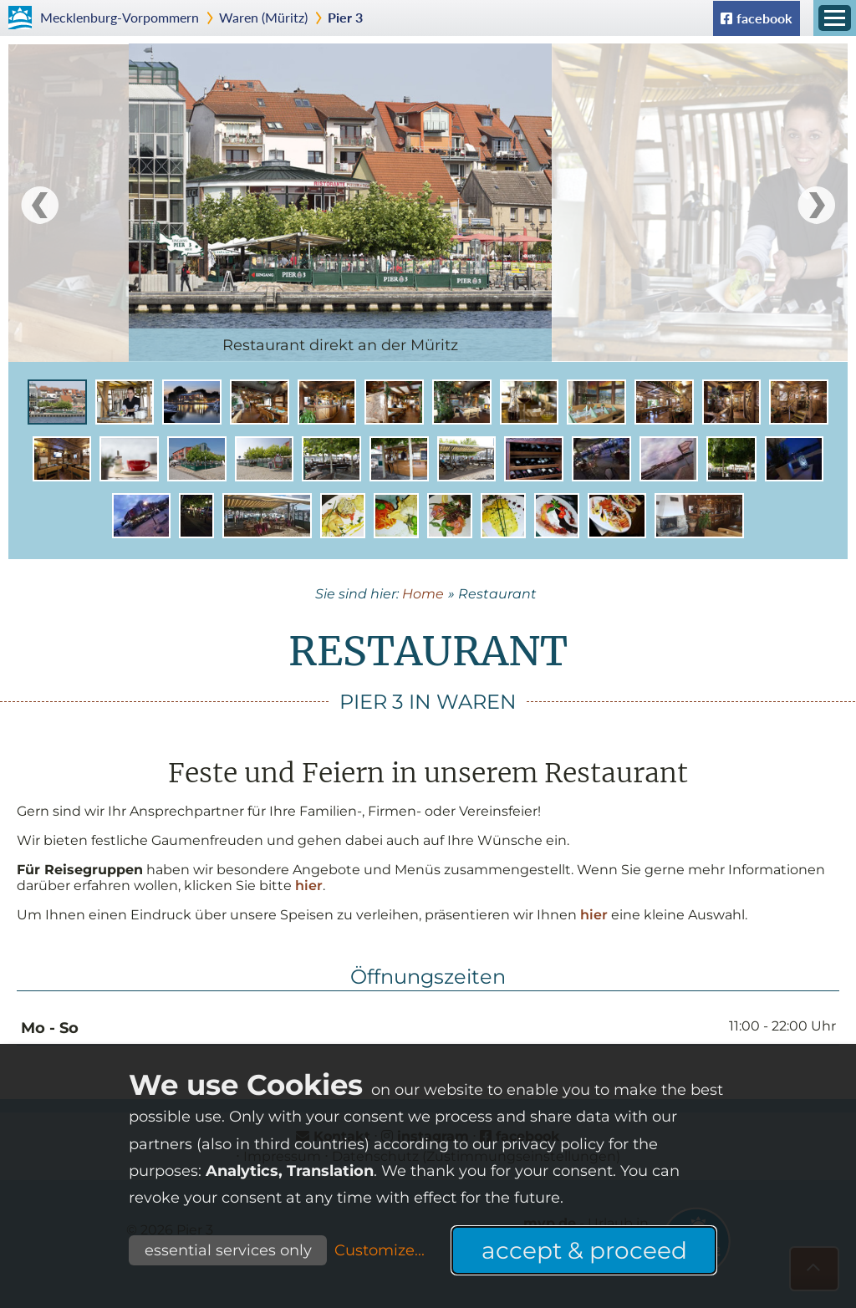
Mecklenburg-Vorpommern (119, 17)
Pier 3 (345, 17)
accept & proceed (584, 1250)
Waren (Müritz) (263, 17)
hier (309, 885)
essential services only (228, 1250)
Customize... (379, 1250)
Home (423, 594)
